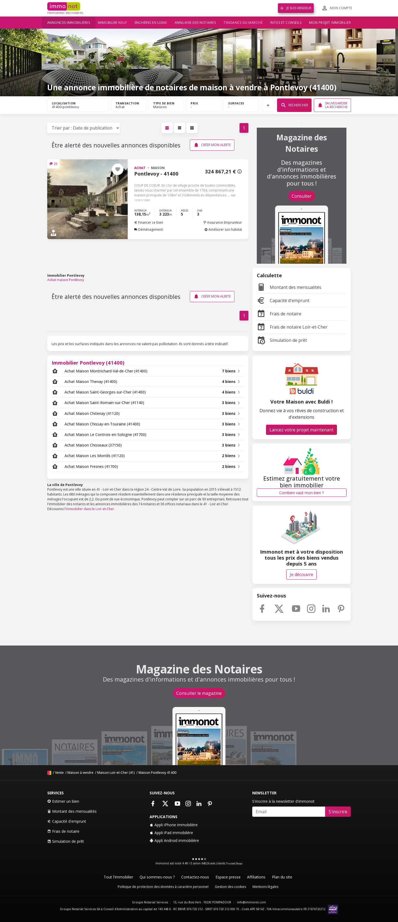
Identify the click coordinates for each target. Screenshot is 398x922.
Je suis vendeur (295, 8)
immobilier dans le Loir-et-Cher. (90, 509)
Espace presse (228, 877)
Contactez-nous (195, 877)
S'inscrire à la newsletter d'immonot (283, 801)
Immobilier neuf (112, 22)
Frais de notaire (279, 313)
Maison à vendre (80, 772)
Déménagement (148, 229)
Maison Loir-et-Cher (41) (116, 772)
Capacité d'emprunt (283, 300)
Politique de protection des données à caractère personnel (163, 886)
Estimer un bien (63, 801)
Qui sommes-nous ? (157, 877)
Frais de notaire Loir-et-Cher (292, 326)
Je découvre (301, 574)
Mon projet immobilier (330, 22)
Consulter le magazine (199, 693)
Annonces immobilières (68, 22)
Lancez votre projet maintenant (301, 430)
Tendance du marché (243, 22)
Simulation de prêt (282, 340)
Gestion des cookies (230, 886)
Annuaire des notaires (195, 22)
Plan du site (282, 877)
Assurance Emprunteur (222, 222)
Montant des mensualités (289, 287)
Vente (59, 772)
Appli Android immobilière (174, 840)
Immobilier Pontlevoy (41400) (88, 362)
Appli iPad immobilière (171, 832)
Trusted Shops (234, 863)
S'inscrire (338, 812)
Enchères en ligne (151, 22)
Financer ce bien (148, 222)
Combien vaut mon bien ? (301, 492)
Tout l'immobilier (118, 877)
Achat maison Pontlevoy (65, 279)
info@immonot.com (251, 902)
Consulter (302, 196)
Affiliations (256, 877)
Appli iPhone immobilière (174, 824)
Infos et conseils (286, 22)
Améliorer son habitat (223, 229)
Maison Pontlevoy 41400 (157, 772)
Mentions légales (265, 886)
